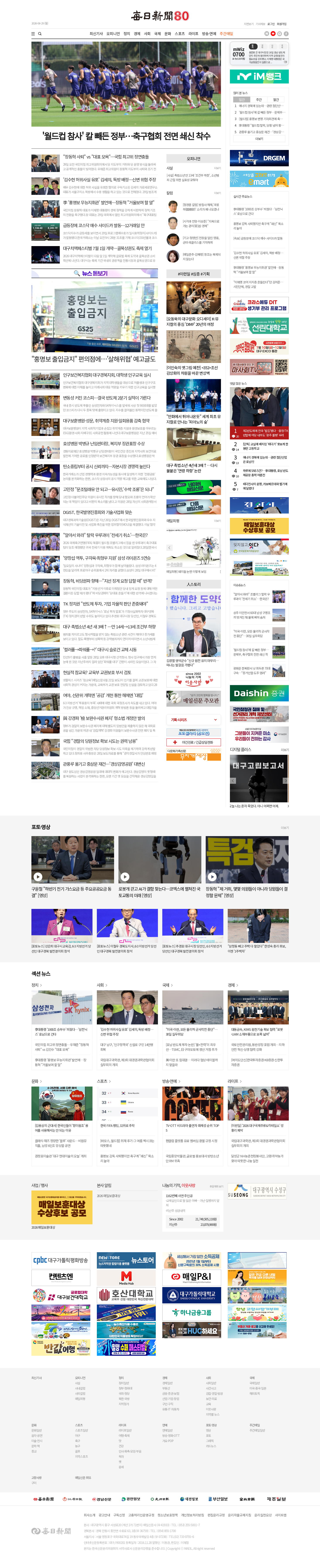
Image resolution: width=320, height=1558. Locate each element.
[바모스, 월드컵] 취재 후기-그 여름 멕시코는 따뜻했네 (127, 1143)
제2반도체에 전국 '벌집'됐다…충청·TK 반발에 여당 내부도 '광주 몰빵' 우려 (265, 433)
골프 (77, 1451)
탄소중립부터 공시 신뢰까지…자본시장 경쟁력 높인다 (106, 466)
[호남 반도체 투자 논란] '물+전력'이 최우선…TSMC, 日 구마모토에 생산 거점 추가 (191, 1047)
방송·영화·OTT (171, 1435)
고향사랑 (36, 1477)
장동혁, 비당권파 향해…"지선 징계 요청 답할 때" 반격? (107, 581)
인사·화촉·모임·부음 (130, 1451)
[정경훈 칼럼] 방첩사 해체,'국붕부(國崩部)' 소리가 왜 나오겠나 (201, 206)
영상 (208, 1430)
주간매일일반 (257, 1430)
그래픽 (210, 1440)
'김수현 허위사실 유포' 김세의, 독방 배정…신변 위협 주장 (109, 179)
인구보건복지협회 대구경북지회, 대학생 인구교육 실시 (107, 375)
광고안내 (104, 1515)
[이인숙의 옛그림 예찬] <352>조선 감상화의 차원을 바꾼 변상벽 (192, 370)
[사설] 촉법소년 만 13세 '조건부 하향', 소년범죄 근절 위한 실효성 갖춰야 (193, 177)
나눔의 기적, (178, 1185)
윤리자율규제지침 (239, 1515)
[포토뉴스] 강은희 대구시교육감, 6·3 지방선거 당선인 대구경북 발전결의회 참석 (61, 948)
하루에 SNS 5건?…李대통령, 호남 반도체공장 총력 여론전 (265, 472)
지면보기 (248, 24)
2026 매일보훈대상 (43, 1227)
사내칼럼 (80, 1388)
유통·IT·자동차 (170, 1409)
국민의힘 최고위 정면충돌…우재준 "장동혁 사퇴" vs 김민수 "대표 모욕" (62, 1047)
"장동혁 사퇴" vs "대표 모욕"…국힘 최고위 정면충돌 (106, 156)
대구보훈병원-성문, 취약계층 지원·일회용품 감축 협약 (106, 420)
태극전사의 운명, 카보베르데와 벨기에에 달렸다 (265, 486)
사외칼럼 (80, 1393)
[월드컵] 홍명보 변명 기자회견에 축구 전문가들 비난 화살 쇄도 (275, 119)
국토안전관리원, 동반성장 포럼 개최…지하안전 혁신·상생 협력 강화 (257, 1047)
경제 (137, 33)
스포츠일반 (81, 1430)
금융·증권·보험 (170, 1393)
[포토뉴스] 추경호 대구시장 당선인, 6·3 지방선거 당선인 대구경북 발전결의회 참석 (192, 948)
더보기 (217, 168)
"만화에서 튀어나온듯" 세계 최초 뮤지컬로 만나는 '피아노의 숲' (193, 419)
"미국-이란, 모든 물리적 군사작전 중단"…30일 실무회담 (251, 633)
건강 (121, 1445)
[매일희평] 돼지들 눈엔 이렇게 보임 (186, 571)
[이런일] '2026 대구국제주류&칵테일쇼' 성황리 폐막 (257, 1128)
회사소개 (89, 1515)
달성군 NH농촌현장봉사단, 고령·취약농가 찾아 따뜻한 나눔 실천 (257, 1158)
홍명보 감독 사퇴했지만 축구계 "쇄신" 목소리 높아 (127, 1158)
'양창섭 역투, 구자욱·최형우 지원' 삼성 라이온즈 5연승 (107, 558)
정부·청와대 (125, 1388)
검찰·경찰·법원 (214, 1393)
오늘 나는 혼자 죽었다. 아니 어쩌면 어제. (255, 806)
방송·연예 (209, 33)
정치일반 (124, 1383)
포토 (208, 1435)
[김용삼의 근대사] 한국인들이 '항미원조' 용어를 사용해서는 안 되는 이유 (61, 1128)
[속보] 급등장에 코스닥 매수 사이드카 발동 (258, 238)
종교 (34, 1451)
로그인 (271, 24)
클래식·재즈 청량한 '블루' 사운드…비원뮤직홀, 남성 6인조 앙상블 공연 (61, 1143)
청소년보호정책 (167, 1515)
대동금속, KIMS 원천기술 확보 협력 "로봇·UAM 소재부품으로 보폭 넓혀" (257, 1031)
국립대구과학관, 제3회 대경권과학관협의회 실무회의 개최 (127, 1062)
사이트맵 (281, 1515)
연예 (165, 1425)
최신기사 (96, 33)
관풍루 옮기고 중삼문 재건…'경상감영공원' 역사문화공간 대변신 (276, 132)
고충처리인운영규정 (141, 1515)
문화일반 (36, 1430)
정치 (126, 33)
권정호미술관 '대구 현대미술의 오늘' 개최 (60, 1156)
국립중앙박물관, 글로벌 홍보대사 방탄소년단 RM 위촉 (192, 1158)
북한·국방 (124, 1398)
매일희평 (80, 1398)
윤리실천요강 (263, 1515)
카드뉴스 (211, 1445)
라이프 (193, 33)
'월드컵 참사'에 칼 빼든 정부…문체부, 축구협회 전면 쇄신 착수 (275, 112)
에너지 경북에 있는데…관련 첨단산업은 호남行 (266, 106)
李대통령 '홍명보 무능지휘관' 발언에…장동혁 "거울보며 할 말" (60, 1062)
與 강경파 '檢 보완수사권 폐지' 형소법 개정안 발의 (104, 718)
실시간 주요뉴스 (242, 196)
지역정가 (124, 1403)
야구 (77, 1435)
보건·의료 (211, 1398)
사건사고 (211, 1388)
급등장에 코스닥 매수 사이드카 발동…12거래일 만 (103, 225)
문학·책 (35, 1445)
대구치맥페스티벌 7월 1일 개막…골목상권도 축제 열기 (107, 248)
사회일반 (211, 1383)
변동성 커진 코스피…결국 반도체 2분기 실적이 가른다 (107, 398)
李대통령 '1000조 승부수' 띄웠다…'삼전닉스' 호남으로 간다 (61, 1031)
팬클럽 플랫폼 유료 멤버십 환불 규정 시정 (191, 1140)
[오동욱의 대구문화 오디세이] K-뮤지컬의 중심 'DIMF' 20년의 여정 (192, 321)
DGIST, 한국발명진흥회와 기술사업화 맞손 (97, 512)
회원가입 (281, 24)
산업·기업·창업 (170, 1398)
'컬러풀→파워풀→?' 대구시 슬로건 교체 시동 (100, 649)
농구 (77, 1445)
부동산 (166, 1388)
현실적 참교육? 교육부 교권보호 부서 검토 (97, 672)
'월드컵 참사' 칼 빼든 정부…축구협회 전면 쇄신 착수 (126, 136)
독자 (121, 1456)
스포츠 (180, 33)
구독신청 (119, 1515)
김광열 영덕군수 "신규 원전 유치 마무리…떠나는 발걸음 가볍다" (192, 662)
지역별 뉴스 (213, 1414)
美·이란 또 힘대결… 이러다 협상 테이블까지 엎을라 (192, 1062)
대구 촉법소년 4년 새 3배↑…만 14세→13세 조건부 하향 (109, 626)
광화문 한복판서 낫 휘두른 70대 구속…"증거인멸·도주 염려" (251, 670)
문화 (167, 33)
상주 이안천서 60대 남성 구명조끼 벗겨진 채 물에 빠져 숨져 (251, 615)
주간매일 (226, 33)
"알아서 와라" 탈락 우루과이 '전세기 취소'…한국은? (105, 535)
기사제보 (260, 24)
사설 (77, 1383)
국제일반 (255, 1383)
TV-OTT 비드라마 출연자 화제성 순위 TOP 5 (192, 1128)
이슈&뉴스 (239, 585)
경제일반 (167, 1383)
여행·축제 (124, 1435)
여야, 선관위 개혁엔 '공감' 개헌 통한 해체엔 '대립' (103, 695)
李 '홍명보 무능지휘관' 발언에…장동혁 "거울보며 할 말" (108, 202)
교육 (208, 1403)
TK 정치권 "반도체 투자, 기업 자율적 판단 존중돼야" (105, 603)
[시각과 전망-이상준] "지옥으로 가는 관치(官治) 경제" (201, 223)
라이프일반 (125, 1430)
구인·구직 (167, 1403)
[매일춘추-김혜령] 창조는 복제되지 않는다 (202, 256)
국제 (157, 33)
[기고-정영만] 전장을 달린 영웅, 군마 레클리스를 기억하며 (201, 240)
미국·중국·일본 (258, 1388)
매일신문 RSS (83, 1477)
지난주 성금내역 (175, 1210)
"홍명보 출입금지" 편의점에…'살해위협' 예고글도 (93, 359)
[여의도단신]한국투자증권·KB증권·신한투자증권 (257, 1062)
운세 (121, 1466)
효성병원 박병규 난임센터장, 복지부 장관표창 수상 (104, 443)
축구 (77, 1440)
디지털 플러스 (240, 749)
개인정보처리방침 (192, 1515)
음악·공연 (37, 1435)
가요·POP (168, 1440)
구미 (34, 1482)
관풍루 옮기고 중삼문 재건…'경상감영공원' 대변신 (104, 764)
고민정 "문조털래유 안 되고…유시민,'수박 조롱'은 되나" (108, 489)
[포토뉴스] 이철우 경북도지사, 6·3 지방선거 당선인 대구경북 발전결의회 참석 (126, 948)
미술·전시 (37, 1440)
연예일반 (167, 1430)
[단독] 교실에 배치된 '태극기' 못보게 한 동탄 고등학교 (265, 446)
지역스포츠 (81, 1456)
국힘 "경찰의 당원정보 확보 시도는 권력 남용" (100, 741)
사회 (147, 33)
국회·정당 (124, 1393)
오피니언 (113, 33)
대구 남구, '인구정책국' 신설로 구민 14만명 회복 (126, 1047)
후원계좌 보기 (216, 1186)
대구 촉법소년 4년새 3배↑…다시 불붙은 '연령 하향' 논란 (191, 467)
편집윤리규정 (216, 1515)
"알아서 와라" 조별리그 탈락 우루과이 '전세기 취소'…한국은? (251, 596)
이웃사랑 (211, 1409)
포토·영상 (211, 1425)
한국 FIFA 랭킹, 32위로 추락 (117, 1125)
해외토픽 (255, 1393)
